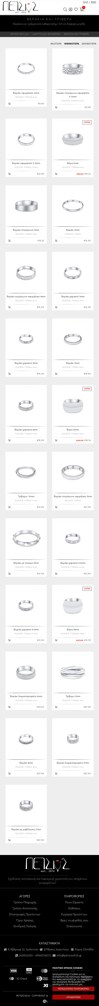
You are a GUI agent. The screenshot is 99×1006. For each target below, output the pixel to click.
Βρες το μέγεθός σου (74, 920)
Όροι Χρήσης (24, 920)
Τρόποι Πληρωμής (24, 902)
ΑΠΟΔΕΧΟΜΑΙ (73, 997)
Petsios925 (21, 7)
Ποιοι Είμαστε (74, 902)
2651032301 (26, 955)
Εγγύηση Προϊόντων (74, 914)
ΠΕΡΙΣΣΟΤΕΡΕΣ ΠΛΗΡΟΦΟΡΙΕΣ (73, 988)
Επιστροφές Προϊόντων (24, 914)
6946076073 (43, 955)
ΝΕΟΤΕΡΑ (56, 44)
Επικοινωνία (74, 926)
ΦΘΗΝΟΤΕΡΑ (71, 44)
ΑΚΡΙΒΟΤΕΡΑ (89, 44)
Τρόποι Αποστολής (24, 908)
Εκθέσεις (74, 908)
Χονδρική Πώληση (24, 926)
